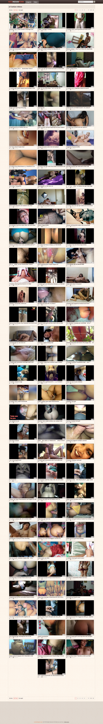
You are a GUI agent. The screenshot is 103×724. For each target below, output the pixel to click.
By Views (16, 10)
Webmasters (66, 722)
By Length (21, 10)
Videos (35, 2)
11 (93, 10)
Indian (16, 2)
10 (90, 10)
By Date (11, 10)
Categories (28, 2)
